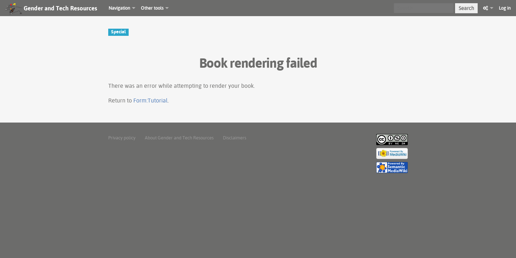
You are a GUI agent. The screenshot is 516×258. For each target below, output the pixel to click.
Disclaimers (234, 137)
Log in (505, 8)
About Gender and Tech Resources (179, 137)
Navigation (119, 8)
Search (466, 8)
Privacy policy (121, 137)
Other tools (152, 8)
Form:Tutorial (150, 100)
